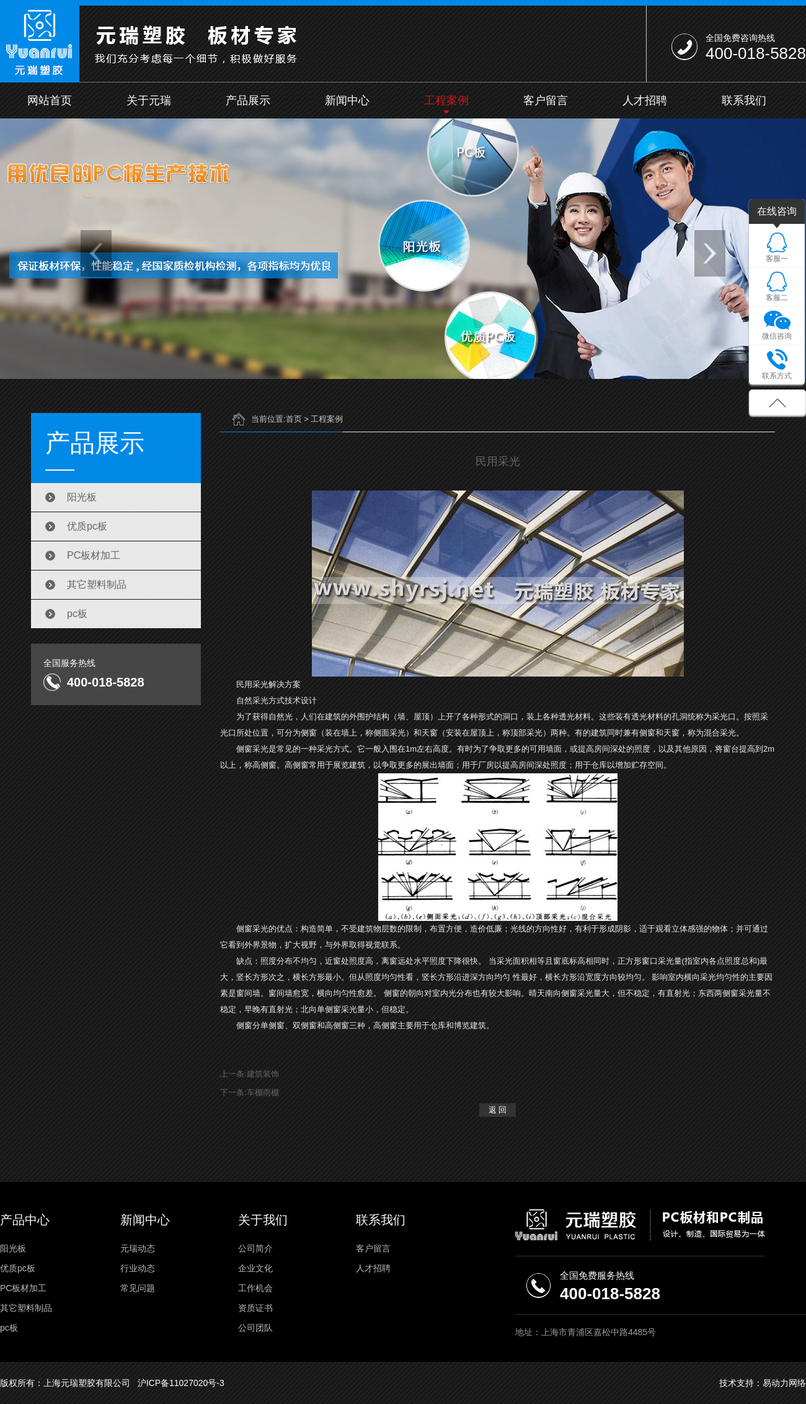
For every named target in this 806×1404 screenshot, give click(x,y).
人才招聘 (644, 100)
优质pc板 (87, 526)
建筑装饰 (263, 1073)
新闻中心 (347, 100)
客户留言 (545, 100)
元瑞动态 (137, 1248)
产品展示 (248, 100)
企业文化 (255, 1268)
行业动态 (137, 1268)
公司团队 (255, 1328)
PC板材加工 (93, 555)
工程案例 (446, 100)
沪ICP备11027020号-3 (181, 1383)
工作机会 (255, 1288)
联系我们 (744, 100)
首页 (294, 419)
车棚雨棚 (263, 1092)
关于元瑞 (148, 100)
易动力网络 (784, 1383)
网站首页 (49, 100)
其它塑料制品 (96, 584)
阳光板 (82, 497)
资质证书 (255, 1308)
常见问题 (137, 1288)
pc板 (77, 613)
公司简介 (255, 1248)
